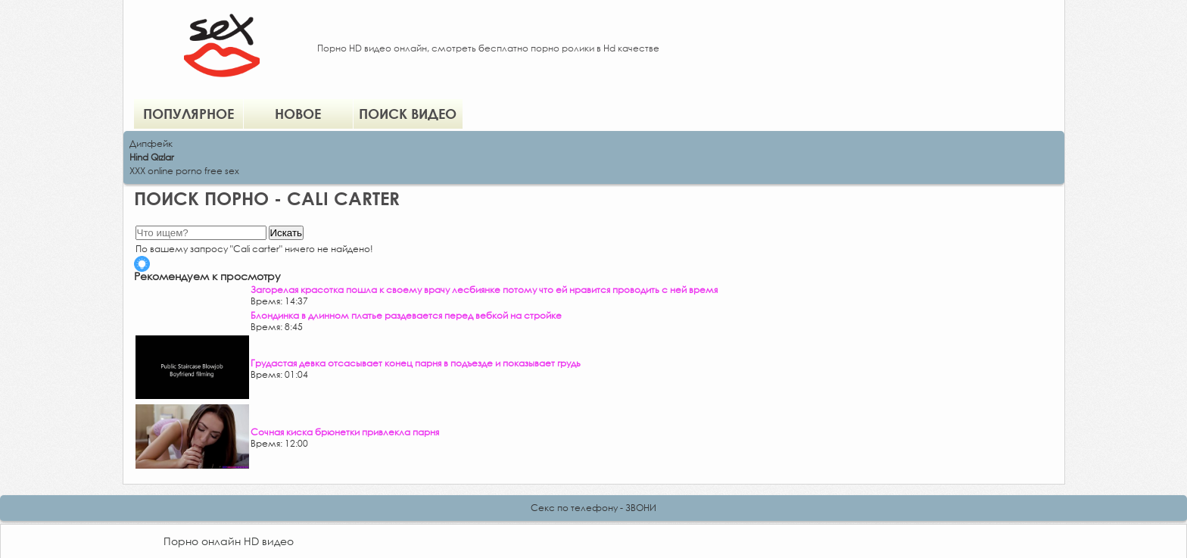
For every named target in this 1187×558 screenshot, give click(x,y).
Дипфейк (151, 143)
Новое (298, 113)
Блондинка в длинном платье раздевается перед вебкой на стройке (406, 315)
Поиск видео (407, 113)
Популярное (188, 113)
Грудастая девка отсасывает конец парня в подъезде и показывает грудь (416, 363)
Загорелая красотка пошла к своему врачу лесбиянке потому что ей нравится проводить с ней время (484, 289)
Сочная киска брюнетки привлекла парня (345, 432)
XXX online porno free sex (184, 170)
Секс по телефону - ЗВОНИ (593, 507)
